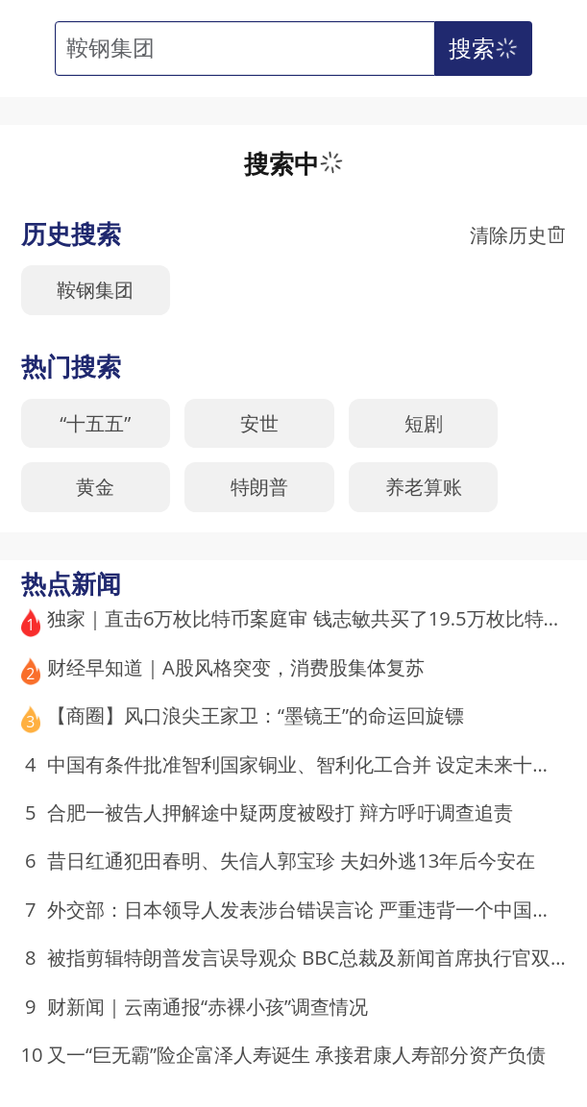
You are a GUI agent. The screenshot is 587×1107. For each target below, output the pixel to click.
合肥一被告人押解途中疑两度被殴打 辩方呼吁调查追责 (280, 812)
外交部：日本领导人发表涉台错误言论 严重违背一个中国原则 (309, 909)
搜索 (486, 48)
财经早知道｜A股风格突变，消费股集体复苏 (236, 666)
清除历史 (518, 234)
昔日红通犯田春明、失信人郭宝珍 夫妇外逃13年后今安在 (291, 860)
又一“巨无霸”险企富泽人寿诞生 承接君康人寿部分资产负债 (296, 1054)
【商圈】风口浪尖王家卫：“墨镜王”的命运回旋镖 (255, 714)
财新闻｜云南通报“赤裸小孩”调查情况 (207, 1006)
